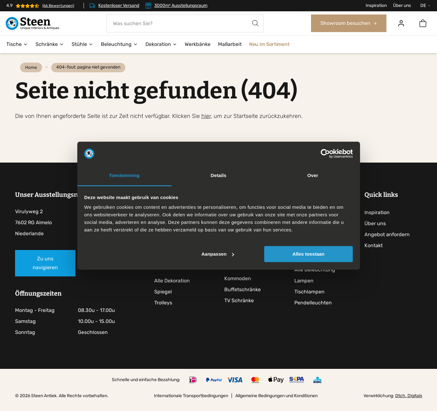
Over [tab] (312, 175)
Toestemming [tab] (124, 175)
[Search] (256, 23)
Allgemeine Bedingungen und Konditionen (276, 402)
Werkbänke (197, 44)
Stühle (82, 44)
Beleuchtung (119, 44)
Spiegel (164, 299)
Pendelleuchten (315, 310)
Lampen (306, 288)
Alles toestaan (308, 254)
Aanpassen (217, 254)
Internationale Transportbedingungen (191, 402)
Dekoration (161, 44)
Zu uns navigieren (45, 270)
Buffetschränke (244, 296)
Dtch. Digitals (408, 402)
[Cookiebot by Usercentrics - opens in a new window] (325, 153)
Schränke (50, 44)
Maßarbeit (230, 44)
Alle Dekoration (173, 288)
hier (206, 122)
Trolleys (165, 310)
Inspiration (376, 5)
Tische (17, 44)
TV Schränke (241, 307)
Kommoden (239, 285)
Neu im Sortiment (269, 44)
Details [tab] (219, 175)
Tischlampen (312, 299)
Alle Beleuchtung (317, 277)
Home (32, 74)
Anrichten (238, 274)
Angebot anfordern (389, 241)
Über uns (402, 5)
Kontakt (376, 252)
